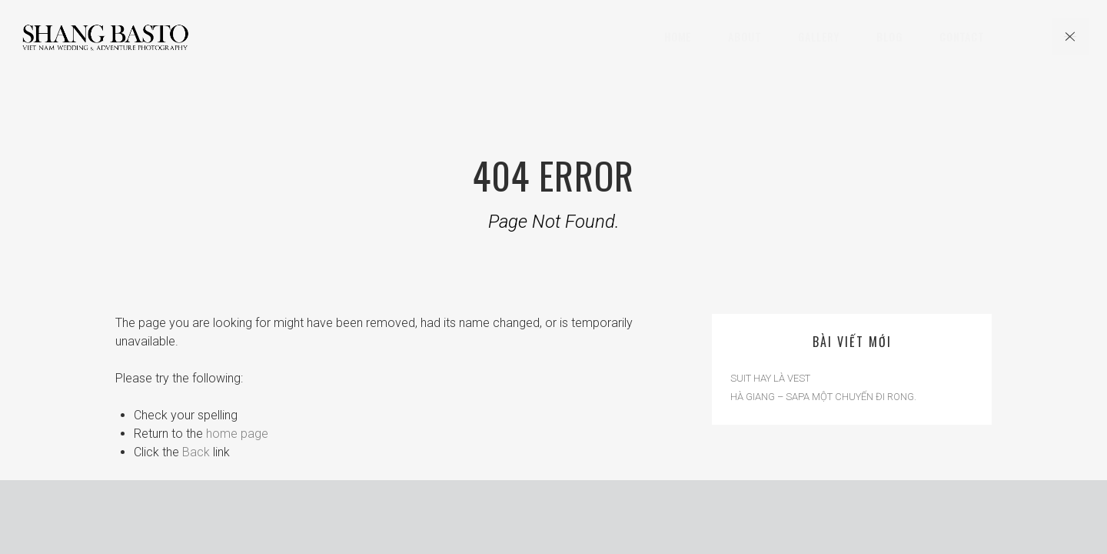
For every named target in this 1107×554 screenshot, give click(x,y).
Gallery (818, 36)
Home (677, 36)
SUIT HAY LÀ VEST (770, 378)
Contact (961, 36)
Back (196, 452)
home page (237, 433)
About (744, 36)
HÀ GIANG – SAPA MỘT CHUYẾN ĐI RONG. (823, 396)
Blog (889, 36)
